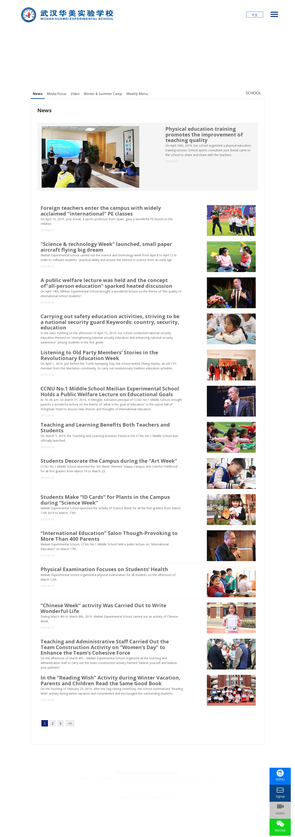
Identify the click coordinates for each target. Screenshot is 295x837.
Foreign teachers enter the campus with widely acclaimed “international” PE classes (101, 210)
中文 (255, 15)
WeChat (280, 830)
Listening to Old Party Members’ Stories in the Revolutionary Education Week (99, 355)
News (37, 93)
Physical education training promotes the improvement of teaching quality (204, 134)
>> (70, 723)
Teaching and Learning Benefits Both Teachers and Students (105, 427)
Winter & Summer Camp (103, 93)
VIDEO (280, 813)
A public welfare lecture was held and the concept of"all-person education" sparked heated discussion (106, 283)
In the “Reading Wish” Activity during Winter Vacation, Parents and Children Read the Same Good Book (110, 680)
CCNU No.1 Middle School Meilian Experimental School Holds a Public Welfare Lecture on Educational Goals (110, 391)
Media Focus (56, 93)
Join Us (135, 788)
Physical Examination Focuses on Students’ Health (104, 569)
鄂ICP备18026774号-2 (126, 803)
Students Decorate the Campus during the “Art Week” (109, 460)
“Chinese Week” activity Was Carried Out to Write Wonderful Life (103, 608)
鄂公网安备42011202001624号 (163, 803)
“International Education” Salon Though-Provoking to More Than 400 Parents (109, 535)
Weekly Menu (137, 93)
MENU (280, 779)
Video (75, 93)
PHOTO (157, 788)
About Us (178, 788)
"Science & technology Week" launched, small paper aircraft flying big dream (106, 246)
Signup (114, 788)
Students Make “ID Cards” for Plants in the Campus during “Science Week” (105, 499)
